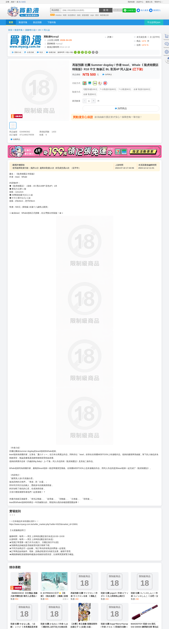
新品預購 (37, 22)
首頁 (11, 22)
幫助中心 (158, 2)
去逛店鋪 (28, 52)
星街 (97, 15)
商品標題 (55, 10)
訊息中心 (140, 2)
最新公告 (149, 2)
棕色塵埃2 (72, 15)
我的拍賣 (131, 2)
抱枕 (79, 15)
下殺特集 (51, 22)
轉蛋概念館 (104, 15)
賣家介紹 (16, 52)
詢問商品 (107, 74)
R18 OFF (117, 10)
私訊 (39, 52)
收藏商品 (15, 139)
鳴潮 (64, 15)
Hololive (59, 15)
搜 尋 (105, 10)
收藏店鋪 (50, 52)
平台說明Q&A (153, 22)
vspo (92, 15)
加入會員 (22, 2)
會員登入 (157, 10)
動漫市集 (23, 22)
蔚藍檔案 (85, 15)
